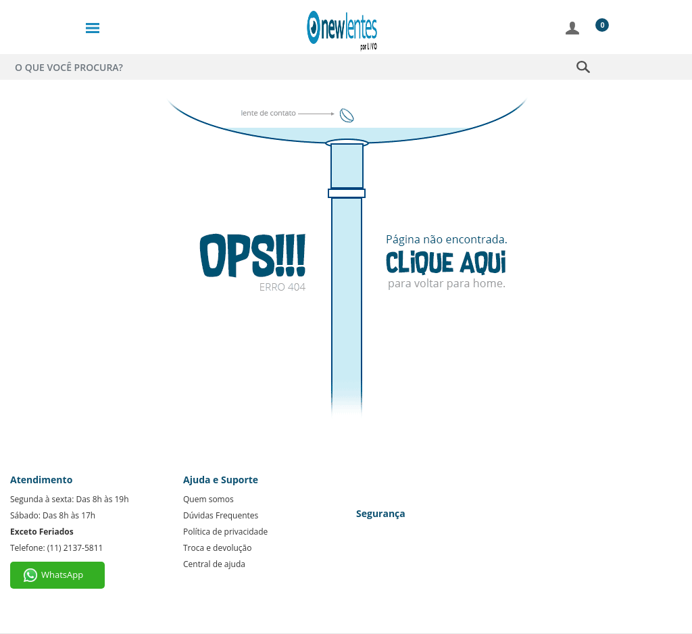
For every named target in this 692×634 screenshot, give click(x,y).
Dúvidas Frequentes (220, 515)
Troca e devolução (217, 548)
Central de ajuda (214, 564)
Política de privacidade (225, 531)
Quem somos (208, 499)
